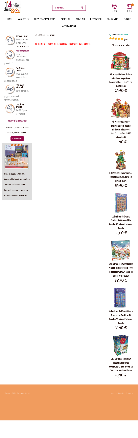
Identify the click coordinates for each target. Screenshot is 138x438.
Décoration (95, 19)
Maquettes (23, 19)
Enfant (127, 19)
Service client (21, 36)
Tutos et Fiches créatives (14, 184)
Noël (9, 19)
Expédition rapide (20, 69)
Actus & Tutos (69, 26)
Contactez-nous (22, 46)
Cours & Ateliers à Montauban (17, 179)
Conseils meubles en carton (16, 190)
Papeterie (65, 19)
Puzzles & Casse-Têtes (44, 19)
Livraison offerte (20, 105)
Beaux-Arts (112, 19)
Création (80, 19)
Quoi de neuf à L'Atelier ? (14, 174)
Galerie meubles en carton (15, 195)
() (126, 39)
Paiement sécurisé (20, 86)
